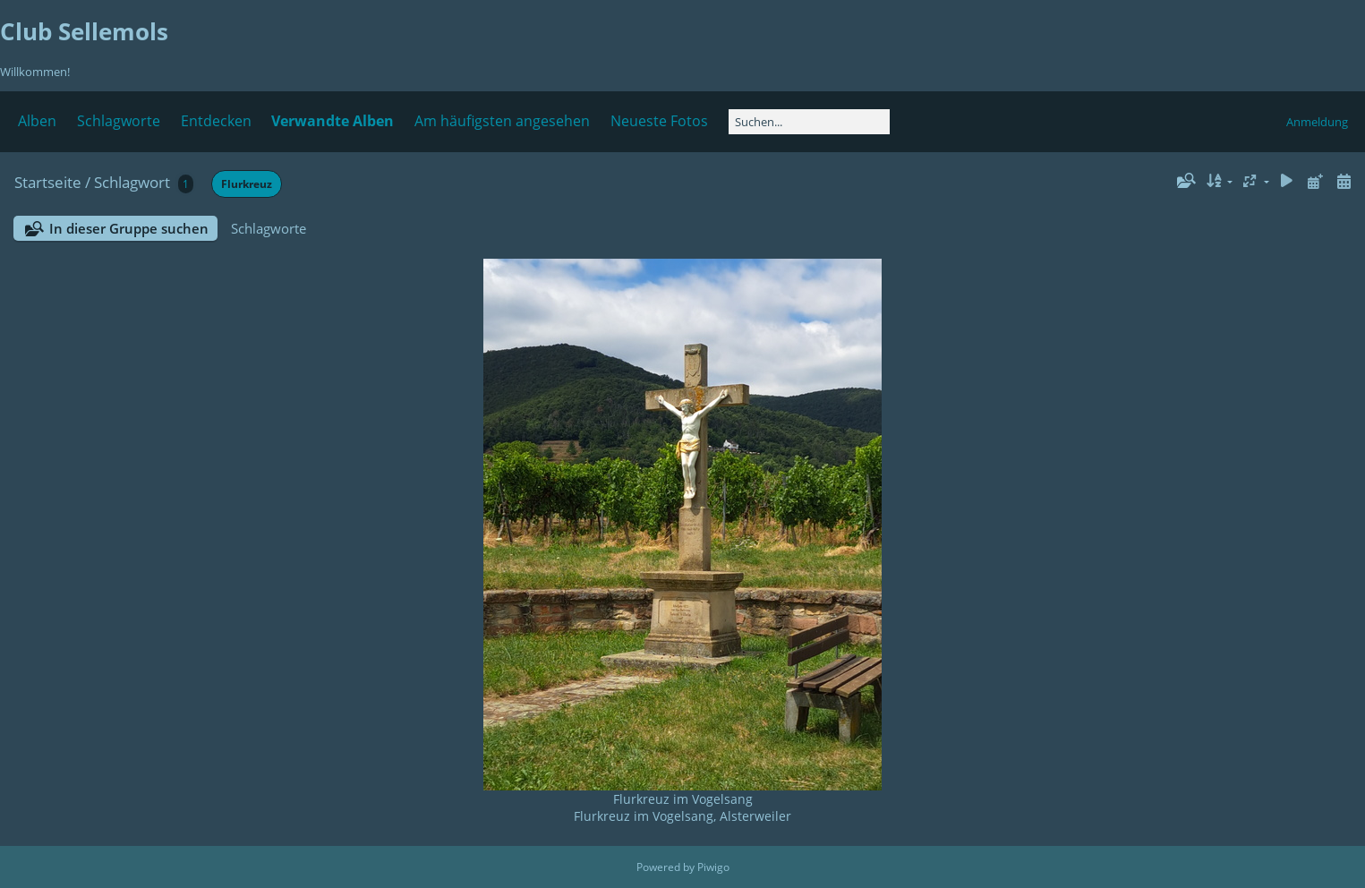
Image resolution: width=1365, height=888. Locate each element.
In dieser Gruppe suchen (129, 228)
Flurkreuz (246, 184)
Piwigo (713, 867)
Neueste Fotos (659, 121)
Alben (37, 121)
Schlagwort (132, 182)
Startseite (47, 182)
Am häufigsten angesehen (502, 121)
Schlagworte (118, 121)
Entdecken (216, 121)
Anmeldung (1317, 122)
